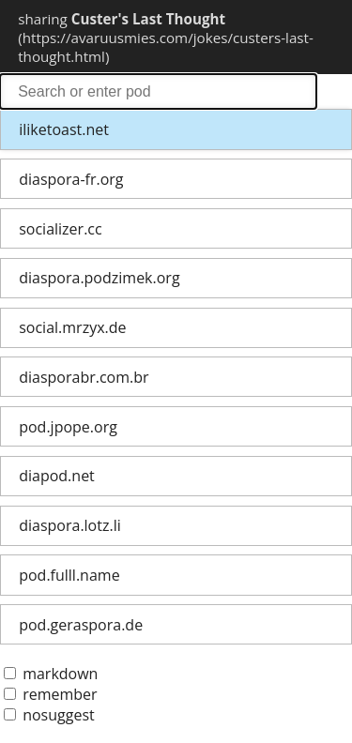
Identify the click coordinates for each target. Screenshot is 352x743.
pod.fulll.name (69, 575)
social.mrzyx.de (72, 327)
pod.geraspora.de (81, 624)
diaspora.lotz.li (70, 525)
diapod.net (57, 475)
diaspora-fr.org (71, 179)
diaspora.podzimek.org (99, 277)
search (158, 91)
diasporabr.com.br (83, 377)
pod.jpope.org (68, 427)
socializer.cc (60, 229)
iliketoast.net (64, 129)
